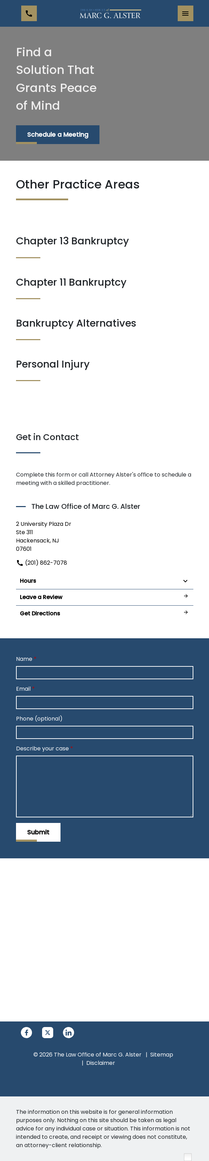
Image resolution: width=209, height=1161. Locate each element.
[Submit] (38, 832)
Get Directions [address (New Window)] (105, 613)
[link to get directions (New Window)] (104, 536)
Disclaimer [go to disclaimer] (100, 1063)
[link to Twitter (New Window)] (47, 1032)
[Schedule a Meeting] (57, 134)
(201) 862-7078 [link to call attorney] (41, 563)
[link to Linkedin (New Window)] (68, 1032)
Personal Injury (53, 364)
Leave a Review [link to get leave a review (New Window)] (105, 597)
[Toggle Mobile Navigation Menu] (185, 13)
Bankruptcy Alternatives (76, 323)
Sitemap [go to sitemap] (161, 1055)
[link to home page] (110, 13)
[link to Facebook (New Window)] (26, 1032)
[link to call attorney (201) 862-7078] (29, 13)
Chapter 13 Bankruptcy (72, 241)
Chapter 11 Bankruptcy (71, 282)
